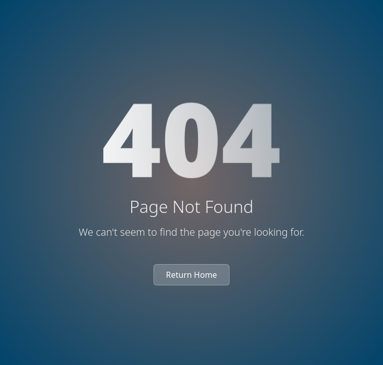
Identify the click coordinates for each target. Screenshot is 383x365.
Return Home (191, 274)
